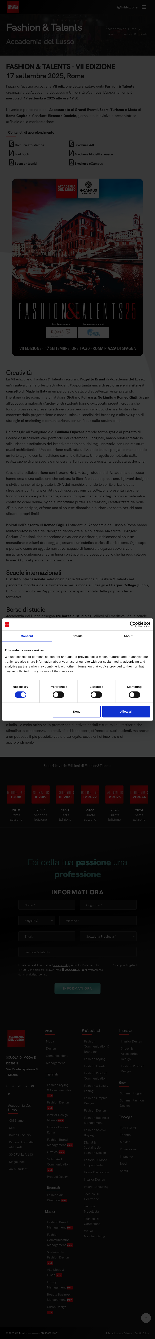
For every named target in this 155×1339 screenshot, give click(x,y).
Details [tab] (77, 636)
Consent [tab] (27, 636)
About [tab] (128, 636)
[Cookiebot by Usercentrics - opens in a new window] (132, 624)
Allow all (126, 711)
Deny (77, 711)
